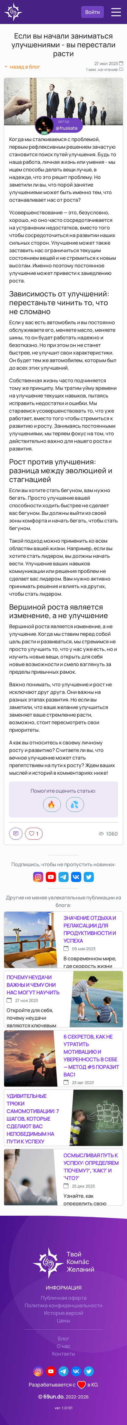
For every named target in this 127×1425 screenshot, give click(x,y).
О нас (63, 1346)
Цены (63, 1320)
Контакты (63, 1353)
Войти (92, 12)
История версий (63, 1312)
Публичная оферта (64, 1297)
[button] (116, 12)
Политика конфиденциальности (63, 1305)
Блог (64, 1338)
